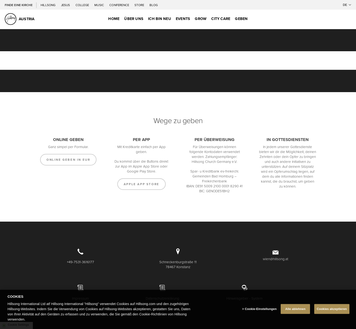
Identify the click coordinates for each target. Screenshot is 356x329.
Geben (241, 18)
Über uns (133, 18)
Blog (153, 5)
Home (113, 18)
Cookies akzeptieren (332, 309)
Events (183, 18)
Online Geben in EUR (68, 159)
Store (139, 5)
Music (99, 5)
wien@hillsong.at (275, 258)
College (83, 5)
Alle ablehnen (295, 309)
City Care (220, 18)
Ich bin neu (159, 18)
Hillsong (48, 5)
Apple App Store (141, 184)
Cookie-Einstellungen (261, 309)
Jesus (66, 5)
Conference (119, 5)
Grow (201, 18)
